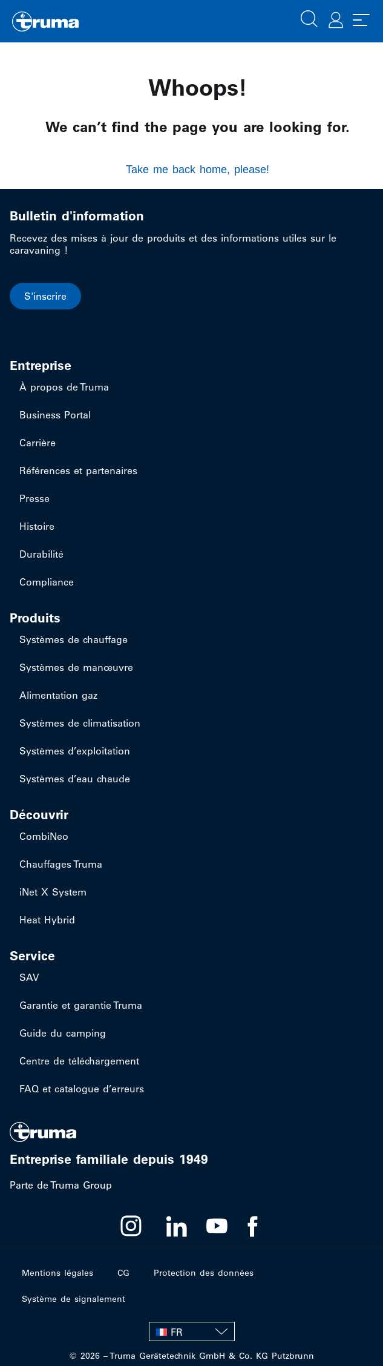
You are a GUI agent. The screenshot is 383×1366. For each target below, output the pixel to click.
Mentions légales (57, 1272)
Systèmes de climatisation (79, 723)
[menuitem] (191, 1331)
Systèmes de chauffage (73, 639)
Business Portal (55, 415)
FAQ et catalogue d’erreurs (81, 1089)
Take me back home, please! (197, 169)
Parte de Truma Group (61, 1185)
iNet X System (53, 892)
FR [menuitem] (177, 1332)
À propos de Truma (64, 387)
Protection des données (204, 1272)
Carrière (37, 443)
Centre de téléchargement (79, 1061)
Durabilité (41, 554)
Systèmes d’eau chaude (74, 779)
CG (123, 1272)
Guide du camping (62, 1033)
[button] (309, 17)
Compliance (46, 582)
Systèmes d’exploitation (74, 751)
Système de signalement (73, 1298)
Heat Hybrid (47, 920)
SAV (29, 977)
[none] (191, 1331)
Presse (34, 498)
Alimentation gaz (58, 695)
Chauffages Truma (60, 864)
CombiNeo (43, 836)
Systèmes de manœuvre (76, 667)
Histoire (36, 526)
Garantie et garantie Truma (80, 1005)
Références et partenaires (78, 470)
